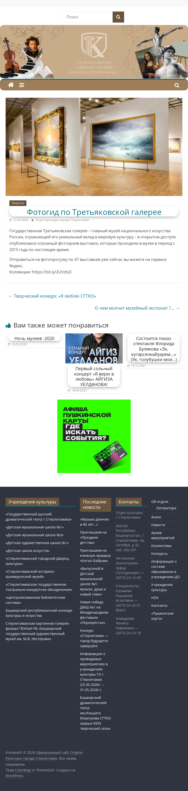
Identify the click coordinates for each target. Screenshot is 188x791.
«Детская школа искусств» (27, 550)
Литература (166, 508)
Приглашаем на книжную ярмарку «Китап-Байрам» (95, 555)
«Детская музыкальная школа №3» (35, 535)
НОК (155, 597)
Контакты (159, 605)
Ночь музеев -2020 (34, 338)
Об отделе (159, 501)
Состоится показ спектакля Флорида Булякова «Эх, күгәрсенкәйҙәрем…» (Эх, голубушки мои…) (154, 348)
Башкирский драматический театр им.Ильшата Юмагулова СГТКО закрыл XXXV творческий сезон (95, 713)
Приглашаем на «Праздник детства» (93, 537)
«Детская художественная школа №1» (37, 542)
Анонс (156, 517)
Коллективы (161, 545)
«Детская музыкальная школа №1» (35, 527)
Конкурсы (159, 553)
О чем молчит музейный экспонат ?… (137, 308)
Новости (18, 203)
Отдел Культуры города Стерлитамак (62, 220)
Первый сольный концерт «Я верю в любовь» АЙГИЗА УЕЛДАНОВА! (94, 376)
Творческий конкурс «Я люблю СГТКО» (52, 296)
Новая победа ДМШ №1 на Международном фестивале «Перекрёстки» (94, 612)
